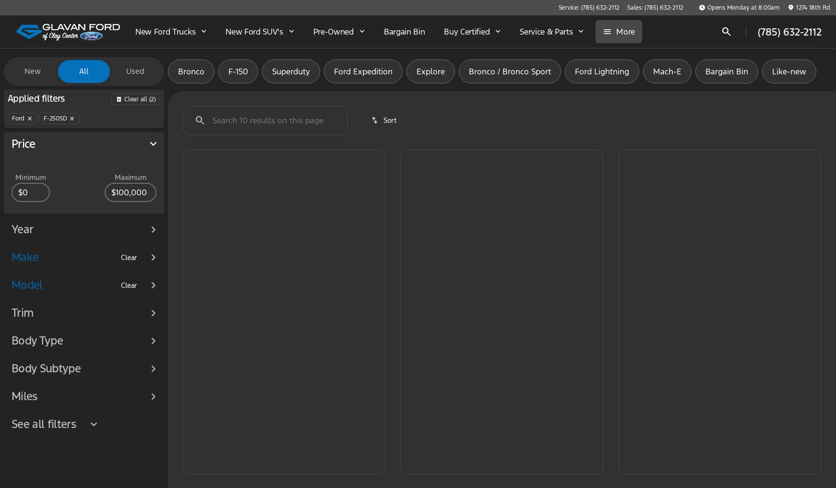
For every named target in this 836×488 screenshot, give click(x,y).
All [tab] (84, 71)
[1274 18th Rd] (809, 7)
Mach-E (667, 71)
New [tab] (32, 71)
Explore (431, 71)
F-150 (238, 71)
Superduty (291, 71)
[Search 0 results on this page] (265, 120)
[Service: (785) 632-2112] (589, 7)
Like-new (789, 71)
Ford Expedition (363, 71)
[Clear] (129, 275)
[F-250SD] (59, 118)
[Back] (135, 99)
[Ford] (22, 118)
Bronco (191, 71)
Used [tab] (135, 71)
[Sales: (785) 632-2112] (655, 7)
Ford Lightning (602, 71)
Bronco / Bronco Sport (510, 71)
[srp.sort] (384, 120)
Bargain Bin (726, 71)
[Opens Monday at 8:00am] (739, 7)
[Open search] (726, 31)
